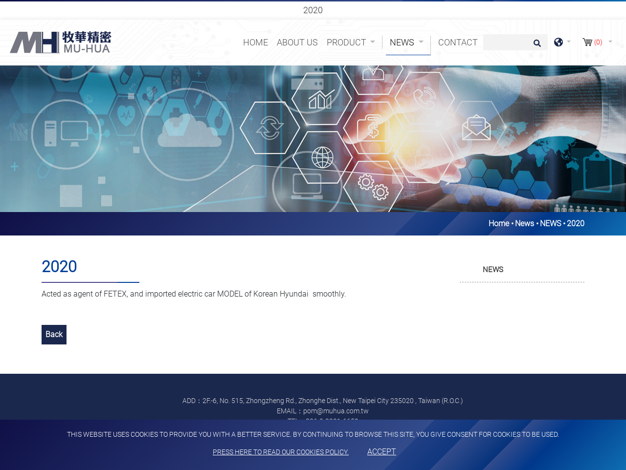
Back (54, 334)
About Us (297, 42)
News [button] (403, 42)
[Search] (515, 42)
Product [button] (347, 42)
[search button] (536, 46)
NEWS (550, 223)
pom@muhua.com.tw (336, 411)
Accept (381, 451)
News (524, 223)
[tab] (522, 270)
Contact (458, 42)
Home (257, 41)
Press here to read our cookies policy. (281, 452)
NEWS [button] (493, 269)
